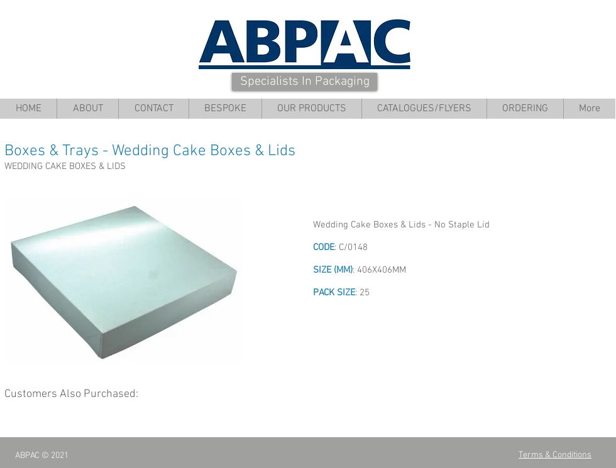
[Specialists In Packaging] (304, 81)
